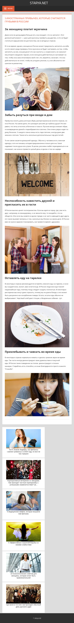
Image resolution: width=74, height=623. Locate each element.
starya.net (39, 3)
